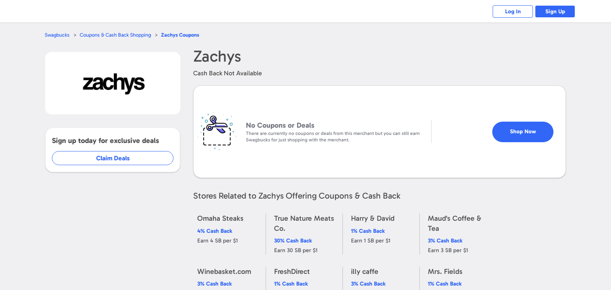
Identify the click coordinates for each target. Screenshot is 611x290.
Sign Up (555, 11)
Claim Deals (113, 158)
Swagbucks (57, 35)
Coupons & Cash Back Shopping (115, 35)
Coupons (180, 35)
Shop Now (523, 131)
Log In (513, 11)
